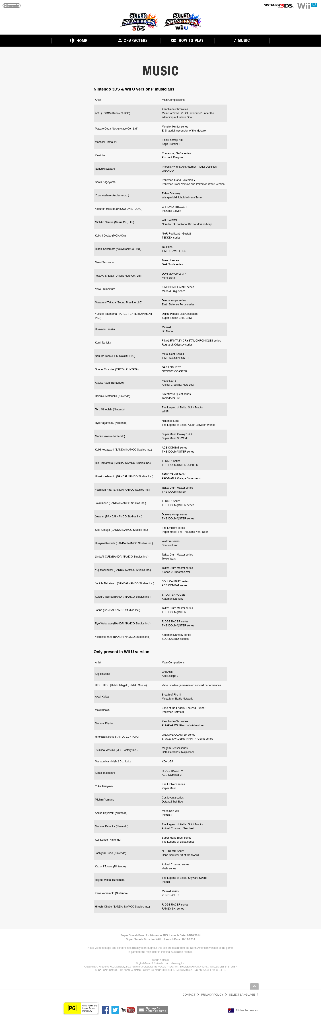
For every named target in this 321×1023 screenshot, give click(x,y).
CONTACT (189, 994)
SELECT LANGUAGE (242, 994)
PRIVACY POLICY (212, 994)
